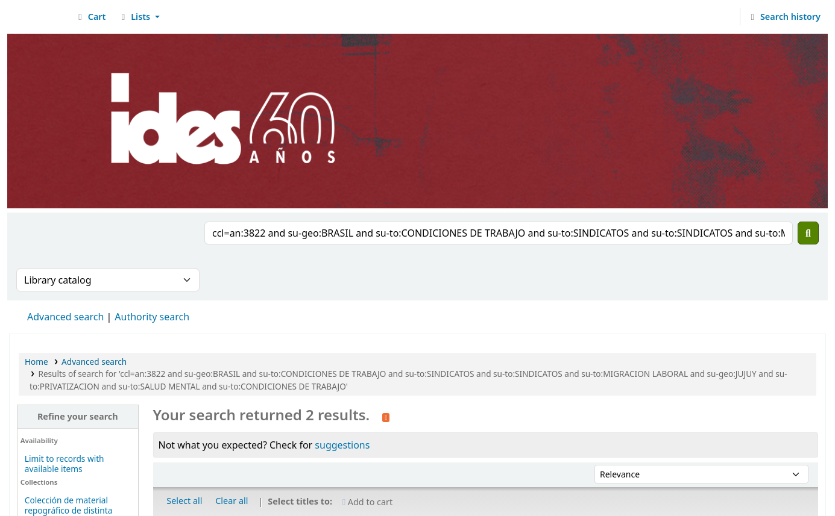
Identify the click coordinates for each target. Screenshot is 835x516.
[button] (90, 16)
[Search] (808, 233)
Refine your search (77, 416)
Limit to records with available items (64, 463)
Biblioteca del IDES (40, 17)
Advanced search (65, 316)
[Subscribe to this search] (386, 416)
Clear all (231, 500)
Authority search (152, 316)
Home (36, 361)
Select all (184, 500)
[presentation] (108, 245)
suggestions (342, 445)
